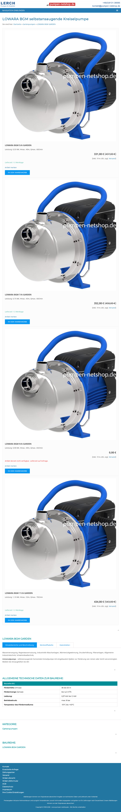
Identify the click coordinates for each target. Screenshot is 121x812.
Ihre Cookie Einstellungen (13, 792)
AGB (4, 784)
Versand (112, 158)
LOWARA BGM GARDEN (46, 24)
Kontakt (5, 767)
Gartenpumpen (29, 24)
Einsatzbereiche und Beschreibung (20, 645)
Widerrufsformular (10, 781)
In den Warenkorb (17, 172)
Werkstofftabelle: (47, 645)
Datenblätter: (65, 645)
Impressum (7, 789)
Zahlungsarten (8, 772)
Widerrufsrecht (8, 778)
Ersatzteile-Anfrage (10, 769)
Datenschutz (7, 787)
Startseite (17, 24)
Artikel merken (11, 167)
